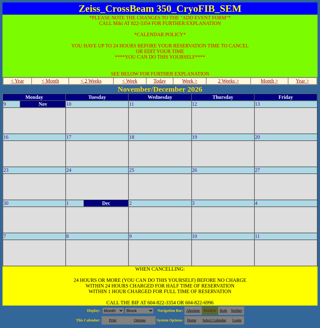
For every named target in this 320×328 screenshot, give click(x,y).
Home (191, 320)
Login (237, 320)
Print (112, 320)
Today (159, 81)
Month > (269, 81)
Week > (190, 81)
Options (140, 320)
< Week (130, 81)
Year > (302, 81)
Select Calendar (214, 320)
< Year (17, 81)
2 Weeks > (228, 81)
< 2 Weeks (91, 81)
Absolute (193, 310)
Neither (236, 310)
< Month (50, 81)
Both (223, 310)
